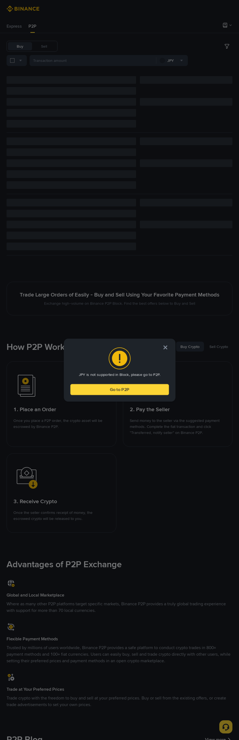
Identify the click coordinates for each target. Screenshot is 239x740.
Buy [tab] (20, 46)
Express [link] (14, 26)
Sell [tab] (44, 46)
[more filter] (226, 61)
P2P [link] (32, 26)
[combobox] (63, 62)
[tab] (14, 26)
